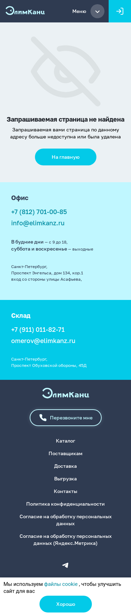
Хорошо (65, 604)
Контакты (65, 491)
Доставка (65, 466)
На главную (66, 157)
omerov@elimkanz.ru (43, 340)
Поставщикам (65, 453)
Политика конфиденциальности (65, 504)
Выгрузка (65, 478)
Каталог (65, 441)
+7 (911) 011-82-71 (38, 329)
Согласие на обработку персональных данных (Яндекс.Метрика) (66, 539)
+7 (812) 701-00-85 (39, 211)
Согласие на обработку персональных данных (66, 519)
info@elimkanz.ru (38, 223)
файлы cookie (61, 584)
